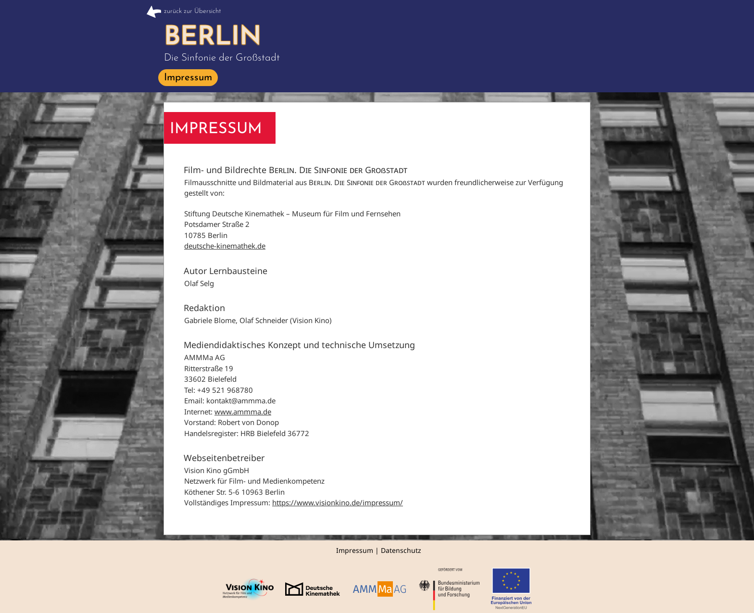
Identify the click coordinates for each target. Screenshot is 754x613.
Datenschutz (401, 550)
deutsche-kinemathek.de (224, 245)
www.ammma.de (242, 411)
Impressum (354, 550)
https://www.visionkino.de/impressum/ (337, 502)
